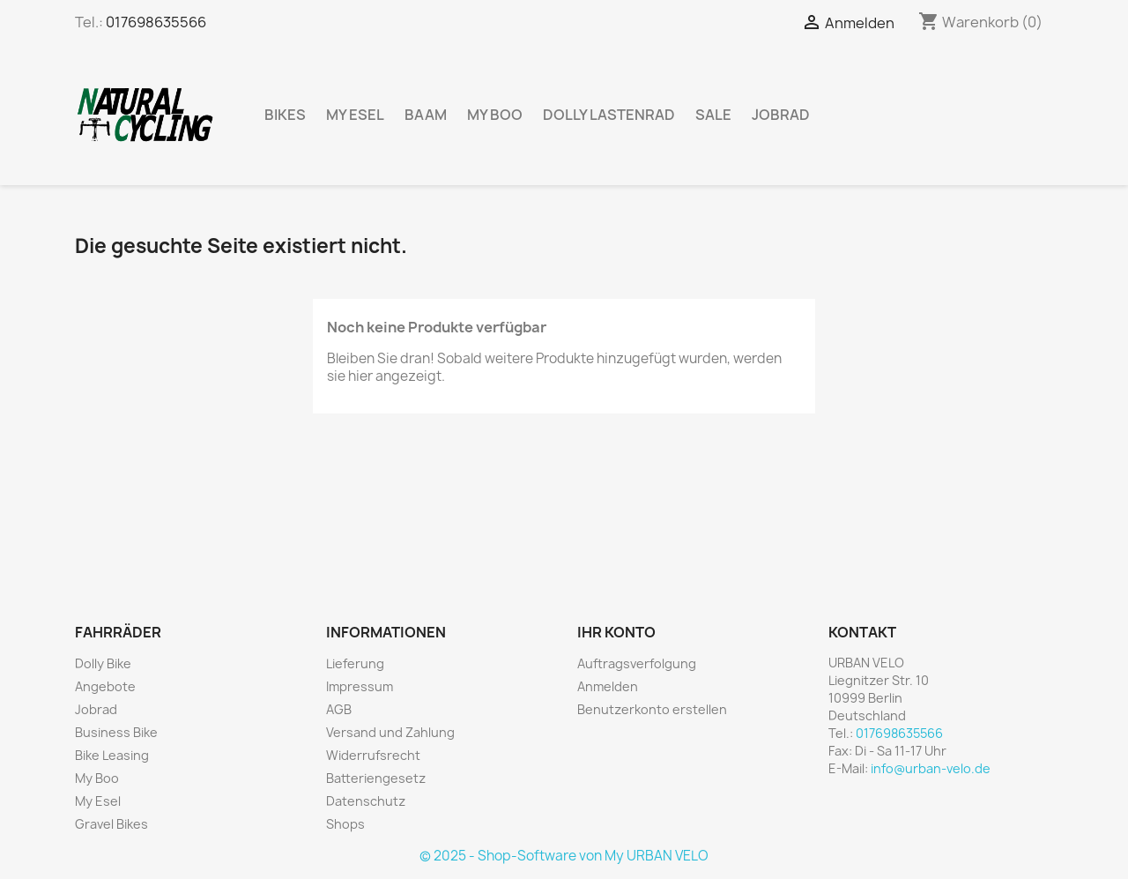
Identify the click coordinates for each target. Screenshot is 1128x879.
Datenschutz (365, 801)
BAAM (425, 114)
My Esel (355, 114)
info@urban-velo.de (931, 768)
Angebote (105, 686)
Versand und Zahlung (390, 732)
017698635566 (156, 22)
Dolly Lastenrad (609, 114)
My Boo (495, 114)
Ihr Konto (616, 632)
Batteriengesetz (376, 778)
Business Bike (116, 732)
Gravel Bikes (111, 824)
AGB (339, 709)
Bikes (285, 114)
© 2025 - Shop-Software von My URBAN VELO (564, 855)
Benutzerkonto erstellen (652, 709)
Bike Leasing (112, 755)
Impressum (359, 686)
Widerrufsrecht (373, 755)
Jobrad (781, 114)
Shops (345, 824)
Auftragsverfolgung (636, 663)
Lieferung (355, 663)
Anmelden (607, 686)
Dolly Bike (103, 663)
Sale (713, 114)
